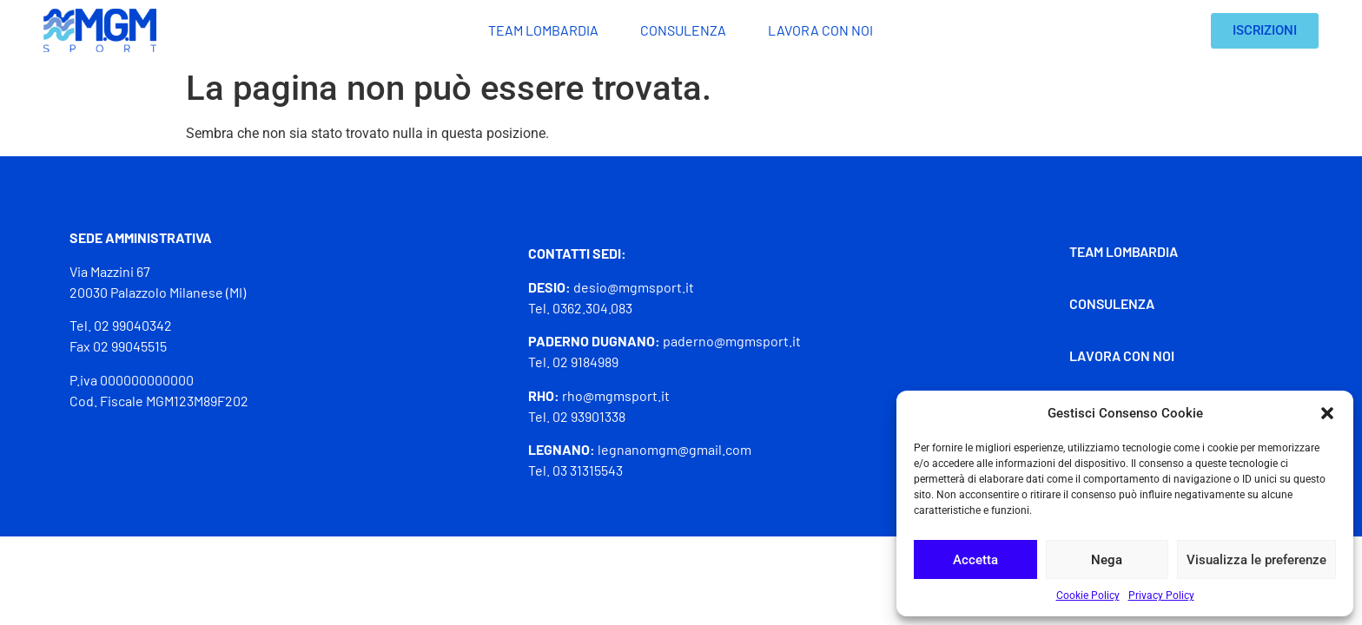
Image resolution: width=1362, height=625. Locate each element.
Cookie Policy (1088, 595)
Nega (1106, 560)
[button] (1327, 413)
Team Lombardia (543, 30)
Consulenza (683, 30)
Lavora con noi (820, 30)
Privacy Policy (1161, 595)
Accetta (975, 560)
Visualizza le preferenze (1256, 560)
